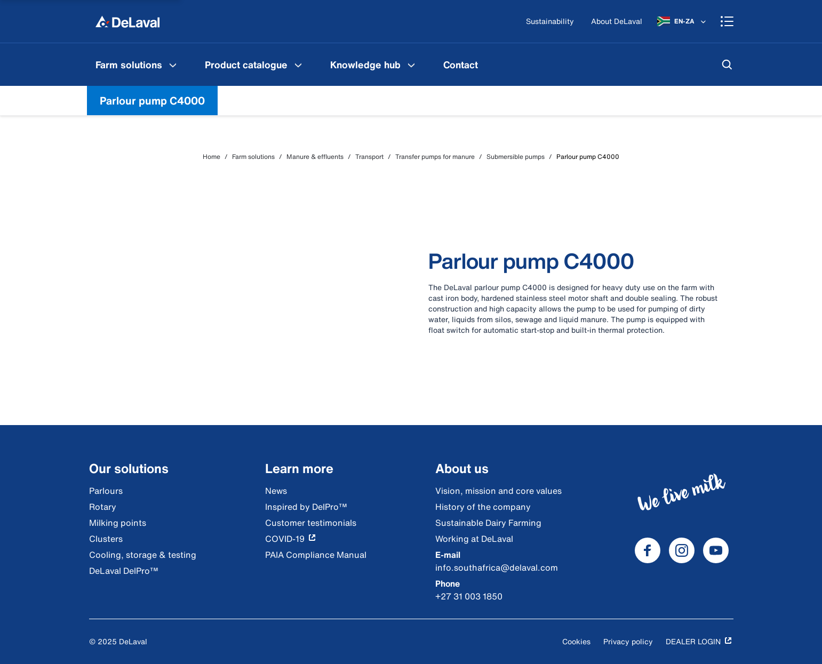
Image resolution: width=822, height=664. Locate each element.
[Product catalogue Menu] (298, 64)
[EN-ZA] (682, 21)
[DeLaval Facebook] (648, 550)
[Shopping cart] (727, 21)
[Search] (727, 64)
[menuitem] (137, 64)
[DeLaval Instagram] (682, 550)
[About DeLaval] (616, 22)
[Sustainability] (549, 22)
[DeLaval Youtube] (716, 550)
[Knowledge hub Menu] (411, 64)
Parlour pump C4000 (152, 100)
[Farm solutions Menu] (172, 64)
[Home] (127, 21)
